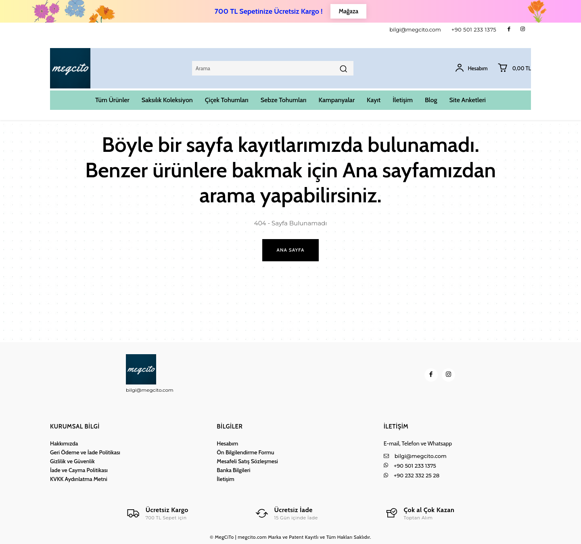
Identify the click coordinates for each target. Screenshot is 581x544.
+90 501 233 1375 (474, 29)
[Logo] (157, 513)
